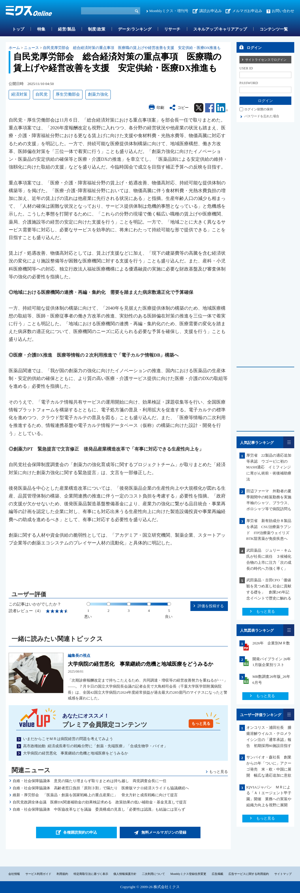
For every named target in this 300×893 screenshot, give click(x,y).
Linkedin (222, 107)
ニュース (31, 48)
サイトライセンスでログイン (265, 59)
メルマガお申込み (247, 11)
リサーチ (172, 29)
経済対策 (19, 94)
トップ (18, 29)
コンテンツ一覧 (274, 29)
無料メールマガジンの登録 (163, 832)
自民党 (41, 94)
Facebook (209, 107)
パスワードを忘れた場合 (261, 116)
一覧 (288, 442)
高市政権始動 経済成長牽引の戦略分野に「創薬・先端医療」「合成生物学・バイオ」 (95, 746)
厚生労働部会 (68, 94)
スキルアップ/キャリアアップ (220, 29)
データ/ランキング (134, 29)
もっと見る (201, 723)
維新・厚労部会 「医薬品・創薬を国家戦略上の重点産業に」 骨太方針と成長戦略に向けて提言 (95, 795)
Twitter (198, 107)
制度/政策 (96, 29)
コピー (183, 107)
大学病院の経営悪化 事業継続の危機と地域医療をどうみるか (140, 664)
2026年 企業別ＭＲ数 (271, 643)
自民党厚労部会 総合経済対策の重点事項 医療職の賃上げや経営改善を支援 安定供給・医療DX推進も (132, 48)
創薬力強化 (98, 94)
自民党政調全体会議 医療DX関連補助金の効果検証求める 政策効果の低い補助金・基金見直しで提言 (100, 802)
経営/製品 (66, 29)
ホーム (14, 48)
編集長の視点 (79, 655)
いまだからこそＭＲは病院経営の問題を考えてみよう (68, 739)
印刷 (160, 107)
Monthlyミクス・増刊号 (168, 11)
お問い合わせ (283, 11)
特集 (41, 29)
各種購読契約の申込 (80, 832)
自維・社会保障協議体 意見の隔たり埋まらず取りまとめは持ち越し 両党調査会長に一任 (89, 781)
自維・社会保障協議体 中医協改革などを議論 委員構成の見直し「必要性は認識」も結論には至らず (99, 809)
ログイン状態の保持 (258, 109)
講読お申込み (210, 11)
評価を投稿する (211, 606)
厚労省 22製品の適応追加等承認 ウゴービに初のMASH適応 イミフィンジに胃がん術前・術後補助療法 (268, 467)
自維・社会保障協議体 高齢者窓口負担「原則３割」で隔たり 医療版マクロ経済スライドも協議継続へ (101, 788)
